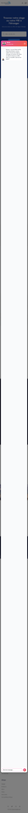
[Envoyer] (24, 769)
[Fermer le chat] (25, 43)
